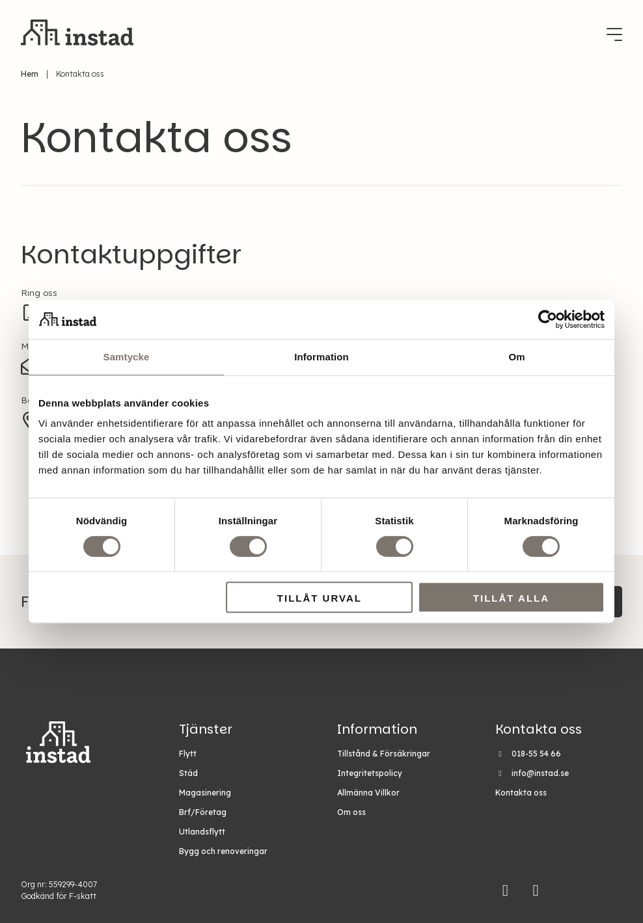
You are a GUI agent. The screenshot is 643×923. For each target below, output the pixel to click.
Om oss (351, 812)
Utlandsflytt (202, 831)
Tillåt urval (319, 598)
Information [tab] (321, 356)
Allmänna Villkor (368, 792)
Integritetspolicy (369, 773)
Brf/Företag (202, 812)
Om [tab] (516, 356)
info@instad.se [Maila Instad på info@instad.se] (540, 773)
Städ (188, 773)
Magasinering (205, 792)
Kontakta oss (521, 792)
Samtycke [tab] (126, 356)
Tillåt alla (511, 598)
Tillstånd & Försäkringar (383, 753)
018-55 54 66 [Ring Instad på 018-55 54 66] (536, 753)
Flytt (188, 753)
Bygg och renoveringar (223, 851)
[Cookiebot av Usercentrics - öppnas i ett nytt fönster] (548, 319)
